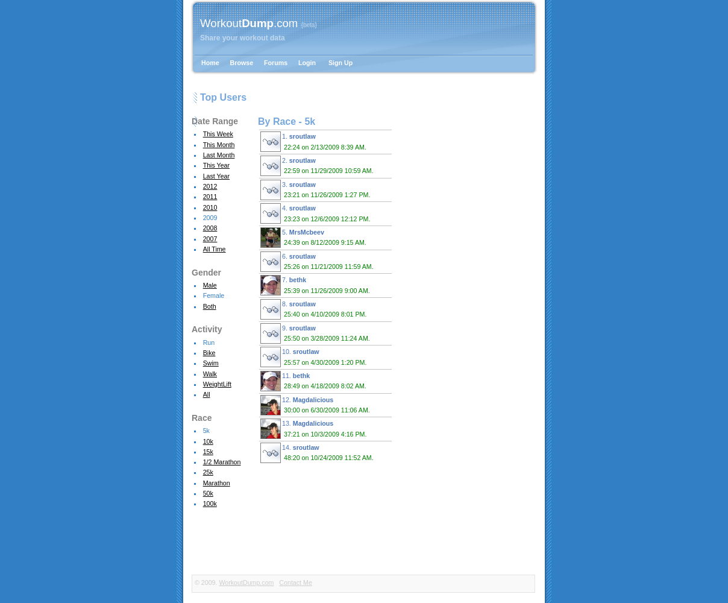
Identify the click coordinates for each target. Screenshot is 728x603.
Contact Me (295, 582)
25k (208, 472)
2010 (210, 207)
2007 (210, 238)
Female (214, 295)
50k (208, 493)
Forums (275, 62)
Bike (209, 352)
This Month (219, 144)
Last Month (219, 155)
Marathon (216, 483)
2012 (210, 186)
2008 (210, 228)
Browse (242, 62)
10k (208, 441)
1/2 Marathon (222, 462)
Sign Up (340, 62)
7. (317, 285)
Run (209, 342)
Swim (211, 363)
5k (206, 430)
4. (317, 213)
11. (315, 381)
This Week (218, 133)
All (206, 394)
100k (210, 503)
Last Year (216, 176)
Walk (210, 373)
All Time (214, 249)
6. (318, 261)
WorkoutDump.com (246, 582)
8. (315, 309)
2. (318, 166)
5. (315, 237)
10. (315, 357)
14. (318, 453)
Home (210, 62)
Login (307, 62)
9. (317, 333)
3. (317, 190)
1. (315, 141)
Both (209, 306)
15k (208, 451)
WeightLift (217, 384)
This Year (216, 165)
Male (210, 285)
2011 (210, 196)
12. (317, 405)
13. (315, 428)
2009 (210, 217)
